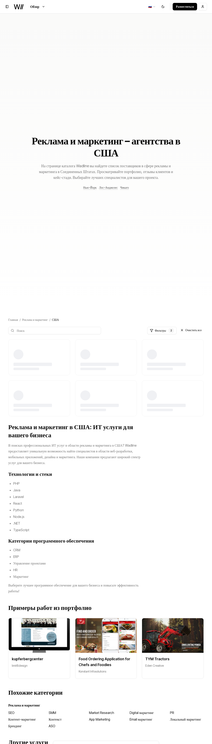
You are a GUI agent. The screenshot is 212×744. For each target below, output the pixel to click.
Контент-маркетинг (22, 719)
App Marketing (99, 719)
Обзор (37, 7)
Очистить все (191, 330)
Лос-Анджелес (108, 187)
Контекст (55, 719)
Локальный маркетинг (185, 719)
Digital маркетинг (142, 713)
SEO (11, 713)
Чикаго (124, 187)
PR (172, 713)
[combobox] (152, 6)
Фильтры (162, 330)
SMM (52, 713)
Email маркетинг (141, 719)
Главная (13, 319)
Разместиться (185, 6)
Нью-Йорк (90, 187)
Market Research (101, 713)
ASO (52, 726)
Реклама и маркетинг (35, 319)
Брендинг (15, 726)
